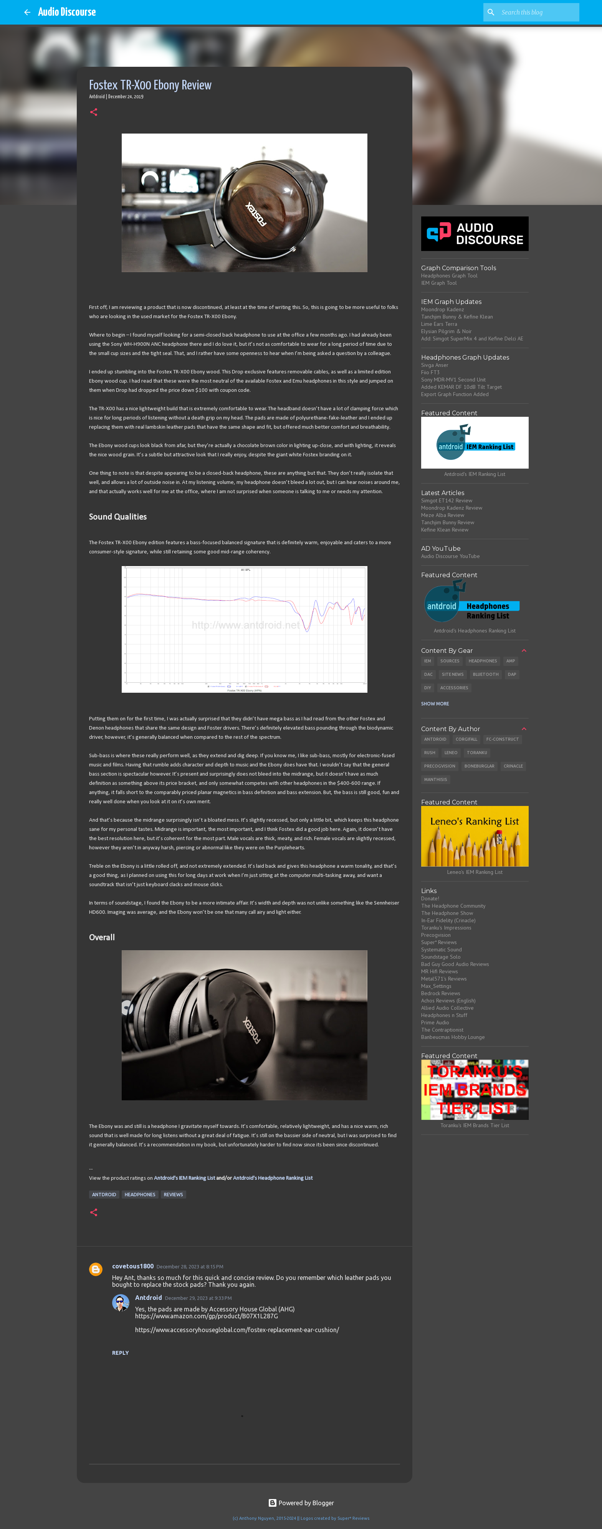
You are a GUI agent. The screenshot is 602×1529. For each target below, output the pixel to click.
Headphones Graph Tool (449, 275)
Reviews (173, 1194)
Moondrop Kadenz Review (451, 507)
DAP (512, 674)
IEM (427, 661)
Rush (429, 752)
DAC (428, 674)
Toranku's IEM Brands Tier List (474, 1125)
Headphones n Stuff (444, 1015)
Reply (120, 1353)
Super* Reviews (439, 942)
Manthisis (435, 779)
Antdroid (104, 1194)
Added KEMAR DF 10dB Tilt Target (461, 386)
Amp (510, 661)
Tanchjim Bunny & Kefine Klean (457, 316)
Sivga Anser (434, 365)
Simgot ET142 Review (446, 500)
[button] (93, 112)
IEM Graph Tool (439, 282)
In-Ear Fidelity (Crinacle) (448, 920)
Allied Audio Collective (447, 1007)
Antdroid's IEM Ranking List (184, 1178)
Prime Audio (435, 1022)
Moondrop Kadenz (442, 309)
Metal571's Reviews (444, 978)
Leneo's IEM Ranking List (475, 872)
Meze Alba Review (442, 515)
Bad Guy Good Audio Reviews (455, 964)
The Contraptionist (442, 1029)
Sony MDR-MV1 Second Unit (453, 379)
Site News (453, 674)
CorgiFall (466, 739)
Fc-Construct (502, 739)
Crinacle (513, 766)
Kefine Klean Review (444, 529)
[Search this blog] (539, 12)
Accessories (454, 687)
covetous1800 (133, 1266)
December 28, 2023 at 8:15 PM (190, 1266)
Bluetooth (486, 674)
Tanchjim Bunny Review (447, 522)
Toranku (477, 752)
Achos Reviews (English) (448, 1000)
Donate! (430, 898)
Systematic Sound (441, 949)
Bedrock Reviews (440, 993)
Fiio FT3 (430, 372)
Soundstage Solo (441, 956)
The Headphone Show (447, 913)
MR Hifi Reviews (439, 971)
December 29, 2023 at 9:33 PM (198, 1298)
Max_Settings (436, 985)
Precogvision (439, 766)
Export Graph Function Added (455, 394)
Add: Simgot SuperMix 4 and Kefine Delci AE (472, 338)
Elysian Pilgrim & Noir (446, 331)
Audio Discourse (67, 12)
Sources (450, 661)
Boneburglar (480, 766)
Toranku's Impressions (446, 927)
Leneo (451, 752)
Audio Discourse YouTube (450, 556)
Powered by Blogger (301, 1502)
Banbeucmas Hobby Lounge (453, 1037)
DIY (427, 687)
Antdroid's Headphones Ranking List (475, 630)
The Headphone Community (453, 905)
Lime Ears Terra (439, 323)
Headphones (140, 1194)
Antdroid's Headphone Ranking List (273, 1178)
